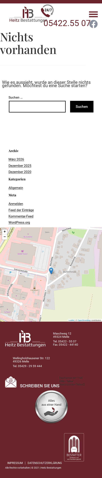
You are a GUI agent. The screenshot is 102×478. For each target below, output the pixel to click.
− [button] (5, 237)
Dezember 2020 (20, 172)
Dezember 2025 (20, 166)
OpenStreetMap (84, 320)
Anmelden (16, 204)
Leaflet (71, 320)
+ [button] (5, 232)
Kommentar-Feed (21, 216)
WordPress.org (19, 222)
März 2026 (16, 159)
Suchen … (16, 97)
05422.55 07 (67, 23)
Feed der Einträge (21, 210)
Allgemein (16, 188)
